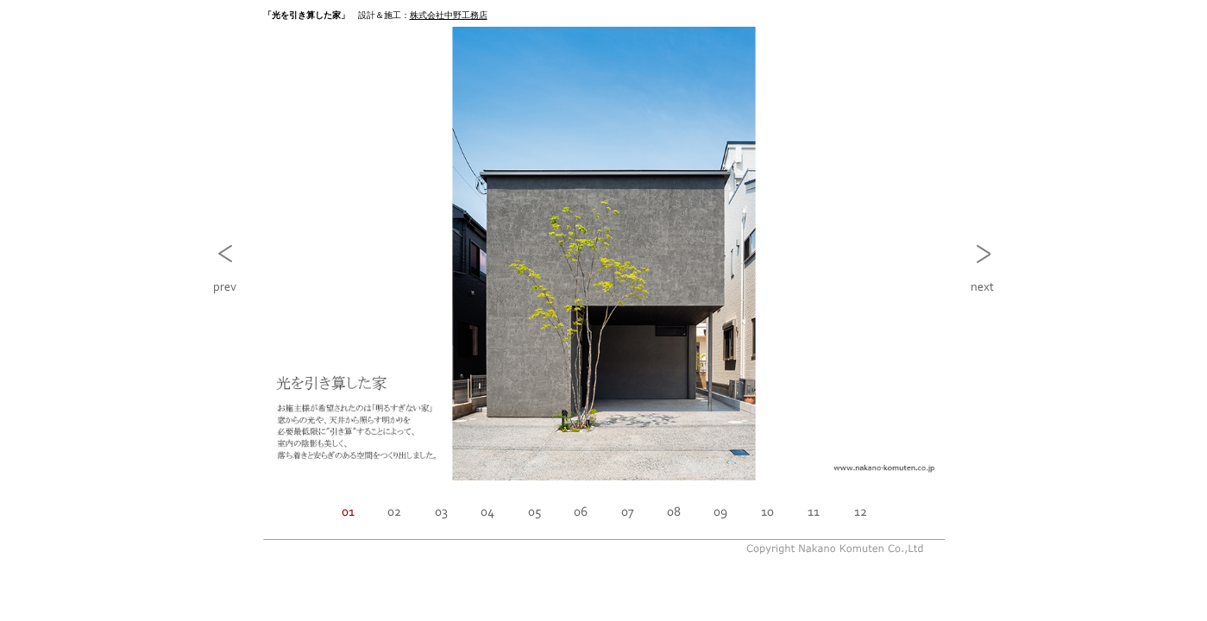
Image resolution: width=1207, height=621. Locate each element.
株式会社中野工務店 (448, 15)
